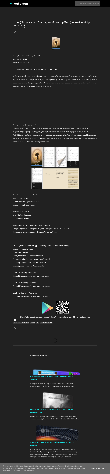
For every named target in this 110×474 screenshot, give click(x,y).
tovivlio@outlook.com (22, 215)
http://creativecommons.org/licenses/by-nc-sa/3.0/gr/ (35, 232)
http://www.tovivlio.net (23, 218)
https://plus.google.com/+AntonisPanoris (30, 262)
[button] (14, 32)
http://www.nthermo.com (23, 205)
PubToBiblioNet (46, 323)
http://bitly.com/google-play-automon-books (31, 286)
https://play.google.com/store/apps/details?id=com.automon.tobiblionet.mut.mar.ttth (55, 317)
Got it (104, 468)
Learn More (95, 468)
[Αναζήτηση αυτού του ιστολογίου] (89, 3)
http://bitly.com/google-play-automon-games (31, 296)
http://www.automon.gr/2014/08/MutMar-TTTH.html (35, 69)
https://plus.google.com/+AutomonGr (28, 266)
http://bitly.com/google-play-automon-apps (31, 276)
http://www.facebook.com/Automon (28, 256)
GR (37, 323)
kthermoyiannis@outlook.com (26, 202)
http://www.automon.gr (23, 249)
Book (33, 323)
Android (17, 323)
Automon (21, 3)
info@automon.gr (20, 252)
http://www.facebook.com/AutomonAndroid (31, 259)
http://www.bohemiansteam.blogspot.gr (79, 135)
